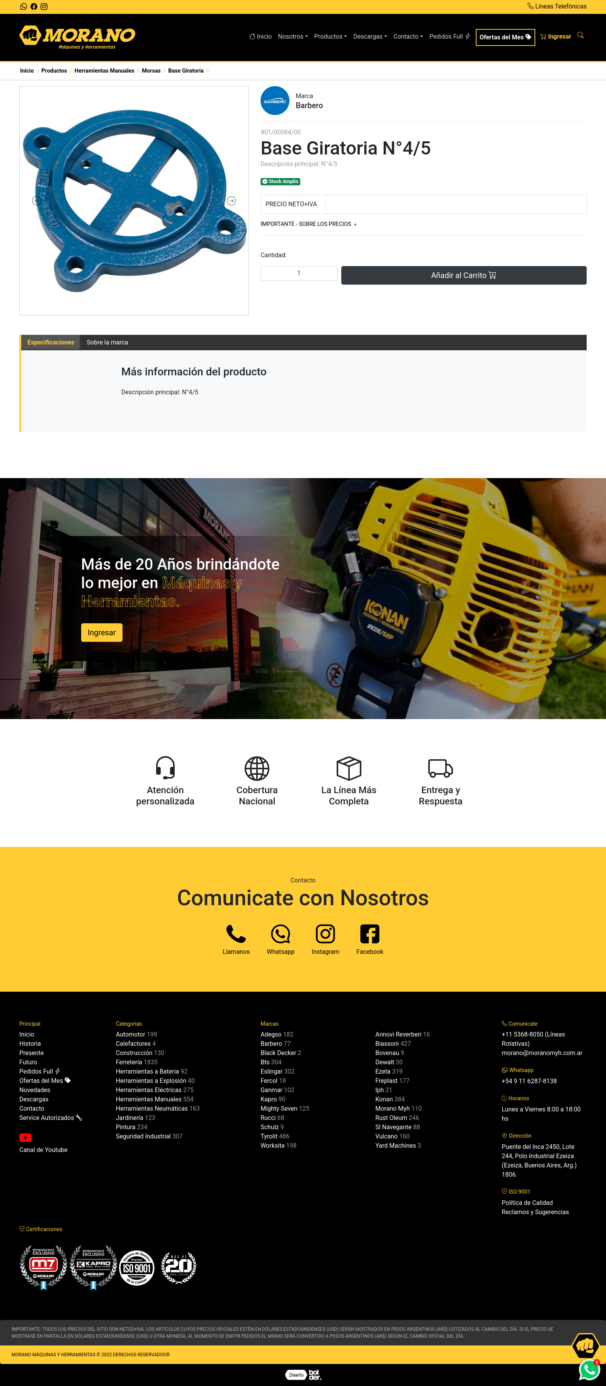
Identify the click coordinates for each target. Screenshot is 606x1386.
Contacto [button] (406, 36)
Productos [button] (328, 36)
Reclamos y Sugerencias (535, 1212)
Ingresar (555, 36)
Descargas (34, 1099)
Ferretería (129, 1062)
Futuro (28, 1062)
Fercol (268, 1080)
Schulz (269, 1127)
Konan (384, 1099)
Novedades (34, 1090)
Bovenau (387, 1053)
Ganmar (271, 1090)
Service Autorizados (50, 1117)
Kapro (268, 1099)
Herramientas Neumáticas (152, 1108)
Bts (264, 1062)
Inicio (260, 36)
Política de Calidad (527, 1202)
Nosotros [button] (290, 36)
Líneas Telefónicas (557, 6)
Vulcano (386, 1136)
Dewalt (384, 1062)
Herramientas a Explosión (151, 1080)
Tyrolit (268, 1136)
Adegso (270, 1034)
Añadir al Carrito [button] (464, 275)
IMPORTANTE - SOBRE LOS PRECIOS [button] (309, 224)
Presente (31, 1053)
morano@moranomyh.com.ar (542, 1053)
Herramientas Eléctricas (149, 1090)
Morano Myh (392, 1108)
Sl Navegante (393, 1127)
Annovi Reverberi (398, 1034)
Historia (30, 1043)
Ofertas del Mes (505, 37)
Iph (379, 1090)
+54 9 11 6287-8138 (529, 1081)
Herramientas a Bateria (147, 1071)
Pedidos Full (450, 36)
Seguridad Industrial (143, 1136)
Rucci (268, 1117)
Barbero (271, 1043)
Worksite (272, 1145)
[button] (37, 201)
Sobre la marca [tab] (107, 342)
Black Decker (278, 1053)
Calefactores (133, 1043)
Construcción (134, 1053)
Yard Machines (395, 1145)
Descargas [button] (368, 36)
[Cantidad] (298, 273)
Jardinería (129, 1117)
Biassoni (387, 1043)
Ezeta (382, 1071)
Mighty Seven (278, 1108)
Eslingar (271, 1071)
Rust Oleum (391, 1117)
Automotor (130, 1034)
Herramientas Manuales (149, 1099)
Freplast (386, 1080)
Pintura (126, 1127)
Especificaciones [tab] (51, 342)
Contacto (31, 1108)
